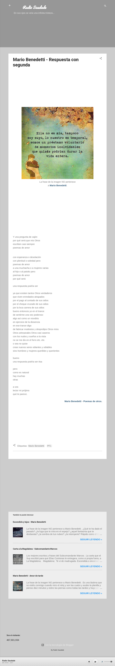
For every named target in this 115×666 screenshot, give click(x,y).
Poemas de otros (92, 401)
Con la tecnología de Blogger (57, 645)
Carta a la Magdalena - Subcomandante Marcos (35, 549)
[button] (100, 58)
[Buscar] (105, 6)
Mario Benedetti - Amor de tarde (28, 576)
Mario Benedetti (72, 401)
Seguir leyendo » (91, 539)
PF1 (49, 446)
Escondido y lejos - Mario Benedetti (29, 522)
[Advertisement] (57, 36)
